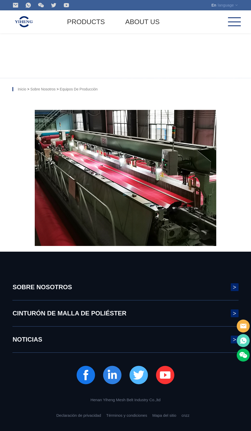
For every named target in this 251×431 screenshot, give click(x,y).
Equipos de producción (78, 89)
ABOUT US (142, 22)
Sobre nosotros (42, 89)
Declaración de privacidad (78, 415)
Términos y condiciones (126, 415)
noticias (125, 339)
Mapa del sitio (164, 415)
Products (86, 22)
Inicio (22, 89)
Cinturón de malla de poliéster (125, 313)
